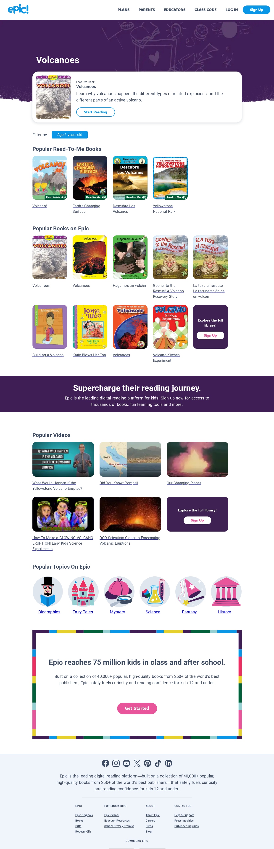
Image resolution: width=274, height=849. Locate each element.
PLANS (123, 9)
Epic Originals (84, 815)
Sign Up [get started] (256, 9)
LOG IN (232, 9)
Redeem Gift (83, 831)
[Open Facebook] (105, 763)
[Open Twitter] (137, 763)
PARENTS (147, 9)
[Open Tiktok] (158, 763)
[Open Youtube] (126, 763)
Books (79, 820)
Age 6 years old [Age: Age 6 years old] (69, 135)
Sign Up (210, 335)
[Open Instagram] (116, 763)
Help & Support (184, 815)
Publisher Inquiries (186, 826)
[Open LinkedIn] (168, 763)
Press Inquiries (184, 820)
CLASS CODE (205, 9)
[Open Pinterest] (147, 763)
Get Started (137, 708)
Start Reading (96, 112)
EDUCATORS (174, 9)
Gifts (78, 826)
